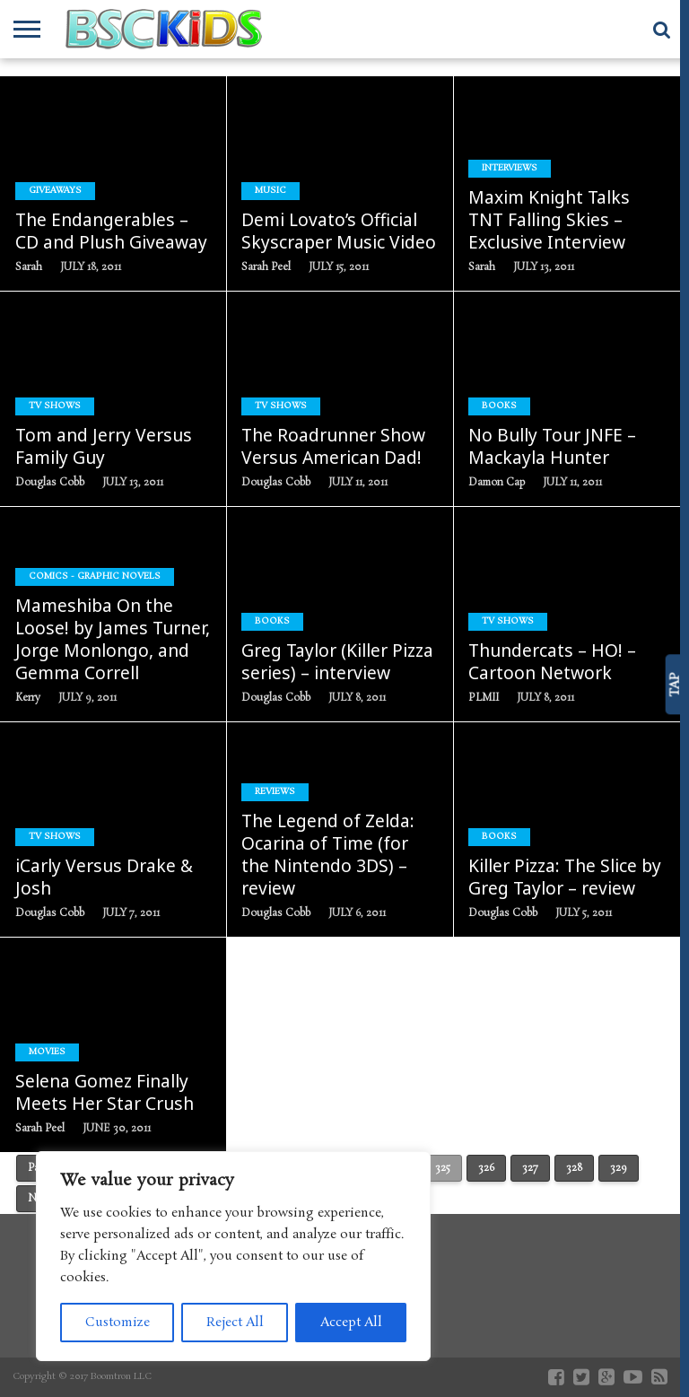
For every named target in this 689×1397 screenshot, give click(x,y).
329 (618, 1168)
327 (530, 1168)
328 (574, 1168)
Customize (117, 1323)
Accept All (351, 1323)
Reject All (235, 1323)
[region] (233, 1256)
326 (486, 1168)
